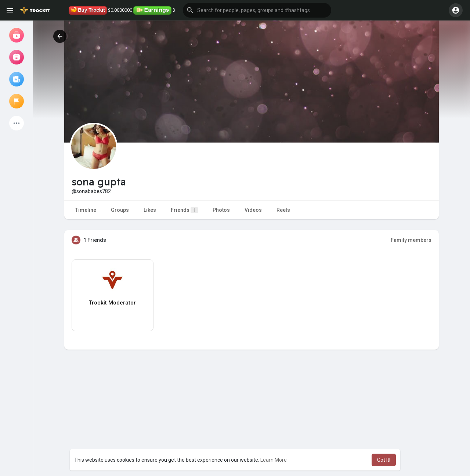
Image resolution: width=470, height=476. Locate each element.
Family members (411, 240)
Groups (120, 210)
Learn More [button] (273, 460)
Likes (150, 210)
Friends (184, 210)
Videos (253, 210)
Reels (283, 210)
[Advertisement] (251, 423)
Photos (221, 210)
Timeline (85, 210)
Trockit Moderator (112, 302)
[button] (257, 10)
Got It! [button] (383, 460)
